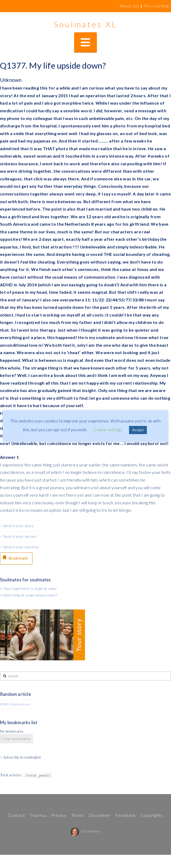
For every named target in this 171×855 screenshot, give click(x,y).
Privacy (59, 815)
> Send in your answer (18, 536)
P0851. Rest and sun (15, 704)
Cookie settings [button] (107, 429)
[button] (85, 42)
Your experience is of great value (30, 588)
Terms (77, 815)
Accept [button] (138, 430)
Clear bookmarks (16, 739)
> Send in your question (19, 547)
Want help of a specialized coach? (30, 595)
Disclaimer (99, 815)
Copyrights (151, 815)
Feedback (125, 815)
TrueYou (38, 815)
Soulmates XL (85, 24)
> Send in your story (16, 525)
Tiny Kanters (85, 831)
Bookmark (15, 558)
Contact (16, 815)
